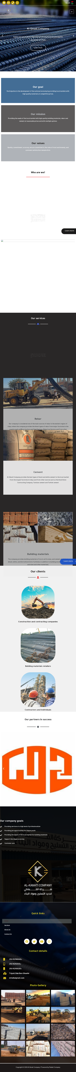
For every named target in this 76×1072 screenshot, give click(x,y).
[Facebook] (4, 3)
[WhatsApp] (17, 3)
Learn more (38, 48)
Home (6, 921)
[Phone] (13, 3)
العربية (68, 2)
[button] (2, 35)
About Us (7, 930)
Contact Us (8, 934)
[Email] (8, 3)
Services (7, 925)
